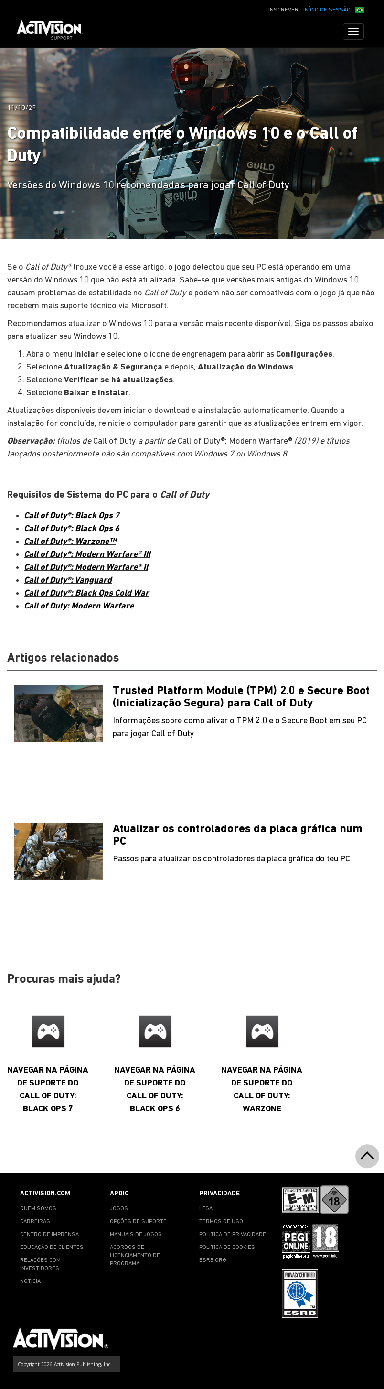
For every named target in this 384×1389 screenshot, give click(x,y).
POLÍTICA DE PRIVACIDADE (232, 1234)
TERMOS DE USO (221, 1222)
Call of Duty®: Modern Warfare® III (87, 554)
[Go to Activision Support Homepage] (54, 31)
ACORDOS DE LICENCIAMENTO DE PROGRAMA (135, 1256)
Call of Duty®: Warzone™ (70, 541)
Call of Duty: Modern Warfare (79, 606)
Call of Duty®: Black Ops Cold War (86, 593)
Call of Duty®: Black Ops (69, 516)
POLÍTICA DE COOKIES (227, 1247)
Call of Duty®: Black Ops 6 (71, 528)
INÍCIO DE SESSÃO (327, 10)
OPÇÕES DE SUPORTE (138, 1222)
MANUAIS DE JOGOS (136, 1234)
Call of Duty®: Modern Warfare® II (86, 567)
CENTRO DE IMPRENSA (49, 1234)
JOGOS (119, 1209)
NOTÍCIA (30, 1281)
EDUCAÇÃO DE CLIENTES (52, 1247)
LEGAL (207, 1209)
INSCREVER (283, 10)
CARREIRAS (35, 1222)
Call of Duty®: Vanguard (68, 580)
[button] (359, 9)
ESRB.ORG (212, 1260)
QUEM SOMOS (38, 1209)
